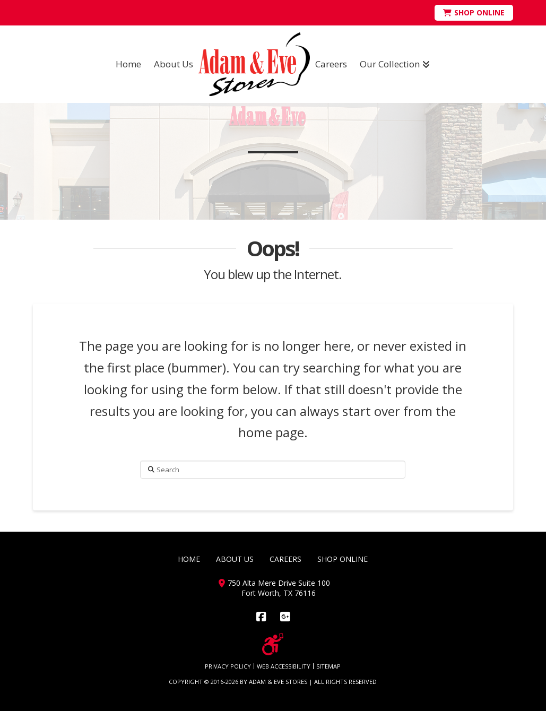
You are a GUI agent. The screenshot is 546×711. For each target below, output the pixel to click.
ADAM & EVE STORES (278, 682)
